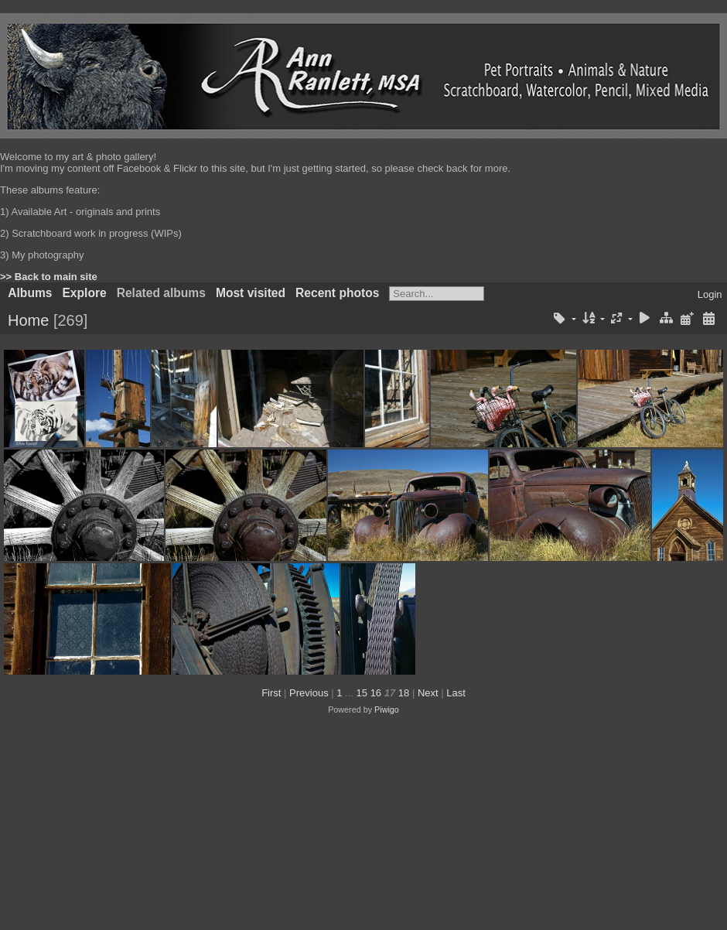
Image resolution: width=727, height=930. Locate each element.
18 (403, 693)
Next (428, 693)
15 (362, 693)
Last (456, 693)
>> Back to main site (48, 276)
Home (28, 320)
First (271, 693)
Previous (309, 693)
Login (710, 294)
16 (375, 693)
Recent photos (337, 292)
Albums (30, 292)
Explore (84, 292)
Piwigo (386, 709)
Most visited (250, 292)
